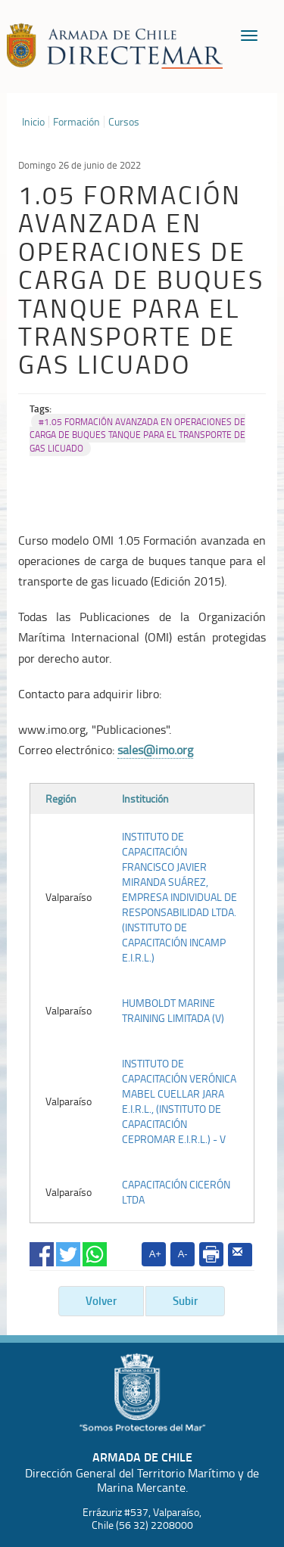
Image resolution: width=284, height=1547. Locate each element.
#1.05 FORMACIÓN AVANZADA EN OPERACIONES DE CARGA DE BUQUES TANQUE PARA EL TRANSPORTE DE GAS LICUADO (137, 434)
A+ (155, 1254)
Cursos (123, 122)
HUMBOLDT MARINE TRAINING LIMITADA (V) (173, 1010)
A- (183, 1254)
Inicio (33, 122)
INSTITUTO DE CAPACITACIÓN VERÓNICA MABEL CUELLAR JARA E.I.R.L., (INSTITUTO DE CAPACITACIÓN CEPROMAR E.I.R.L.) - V (179, 1101)
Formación (76, 122)
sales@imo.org (155, 749)
